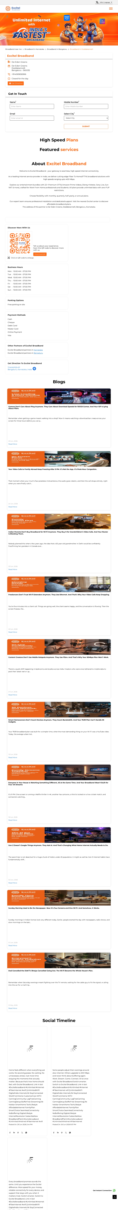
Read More (12, 381)
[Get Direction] (88, 305)
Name (13, 102)
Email (12, 114)
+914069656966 (19, 74)
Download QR (40, 255)
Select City (69, 113)
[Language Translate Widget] (106, 2)
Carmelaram (10, 1109)
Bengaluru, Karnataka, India (73, 305)
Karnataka (38, 303)
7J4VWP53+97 (67, 303)
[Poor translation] (8, 1176)
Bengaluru (38, 306)
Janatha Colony (24, 1109)
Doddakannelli (39, 1109)
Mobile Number (71, 102)
